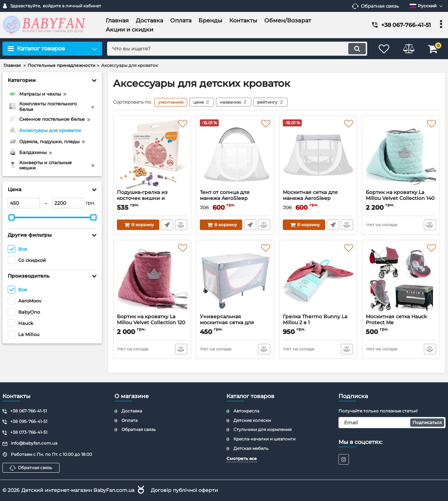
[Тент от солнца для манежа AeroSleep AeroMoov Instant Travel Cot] (235, 154)
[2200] (68, 203)
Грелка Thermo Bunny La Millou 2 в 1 (315, 320)
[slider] (11, 217)
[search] (237, 49)
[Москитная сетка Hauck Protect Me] (401, 279)
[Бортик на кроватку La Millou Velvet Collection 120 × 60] (152, 279)
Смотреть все (241, 458)
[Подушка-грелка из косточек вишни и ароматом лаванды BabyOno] (152, 154)
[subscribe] (392, 422)
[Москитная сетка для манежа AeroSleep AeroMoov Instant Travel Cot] (318, 154)
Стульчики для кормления (262, 429)
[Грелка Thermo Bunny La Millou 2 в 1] (318, 279)
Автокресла (246, 410)
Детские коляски (252, 420)
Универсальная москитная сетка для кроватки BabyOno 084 (230, 323)
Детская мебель (250, 448)
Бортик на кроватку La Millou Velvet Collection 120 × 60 (151, 323)
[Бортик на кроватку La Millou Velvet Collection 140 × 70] (401, 154)
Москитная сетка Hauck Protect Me (396, 320)
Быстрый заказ (167, 225)
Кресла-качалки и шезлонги (264, 438)
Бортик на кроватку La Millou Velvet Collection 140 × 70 (400, 198)
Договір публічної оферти (184, 490)
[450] (24, 203)
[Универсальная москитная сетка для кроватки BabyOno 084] (235, 279)
